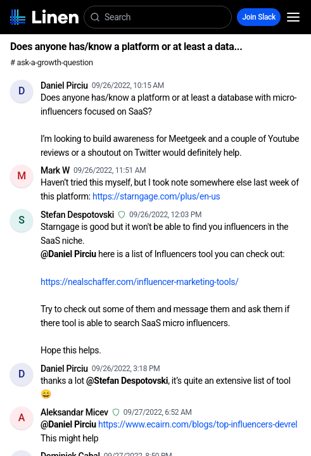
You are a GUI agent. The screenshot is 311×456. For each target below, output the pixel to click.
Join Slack (259, 17)
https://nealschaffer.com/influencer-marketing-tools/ (140, 282)
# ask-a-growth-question (51, 62)
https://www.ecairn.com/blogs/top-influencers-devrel (197, 424)
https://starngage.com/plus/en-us (156, 196)
